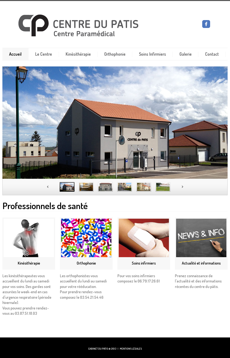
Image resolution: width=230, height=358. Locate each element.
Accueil (15, 54)
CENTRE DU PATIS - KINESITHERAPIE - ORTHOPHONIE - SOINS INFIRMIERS (95, 25)
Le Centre (43, 54)
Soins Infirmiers (152, 54)
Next (183, 187)
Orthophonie (115, 54)
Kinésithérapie (78, 54)
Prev (48, 187)
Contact (212, 54)
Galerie (185, 54)
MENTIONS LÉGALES (131, 348)
